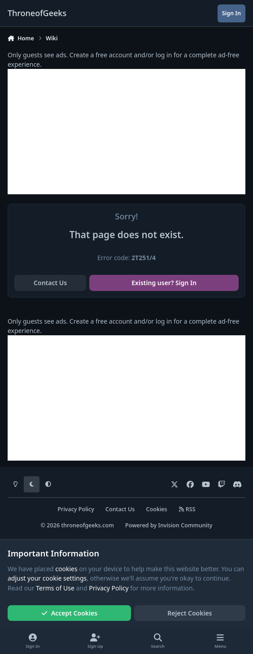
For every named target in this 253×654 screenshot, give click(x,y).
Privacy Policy (75, 509)
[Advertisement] (126, 131)
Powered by (168, 525)
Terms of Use (55, 588)
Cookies (156, 509)
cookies (66, 568)
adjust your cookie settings (47, 578)
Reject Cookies (189, 613)
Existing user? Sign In (163, 282)
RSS (187, 509)
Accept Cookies (69, 613)
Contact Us (50, 282)
